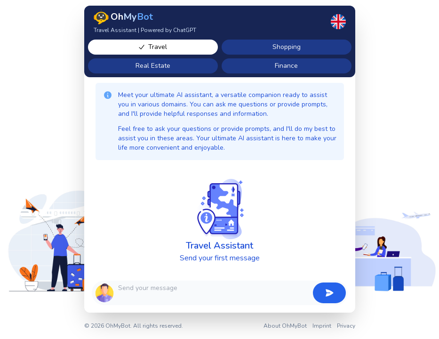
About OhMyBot (285, 326)
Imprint (321, 326)
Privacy (346, 326)
